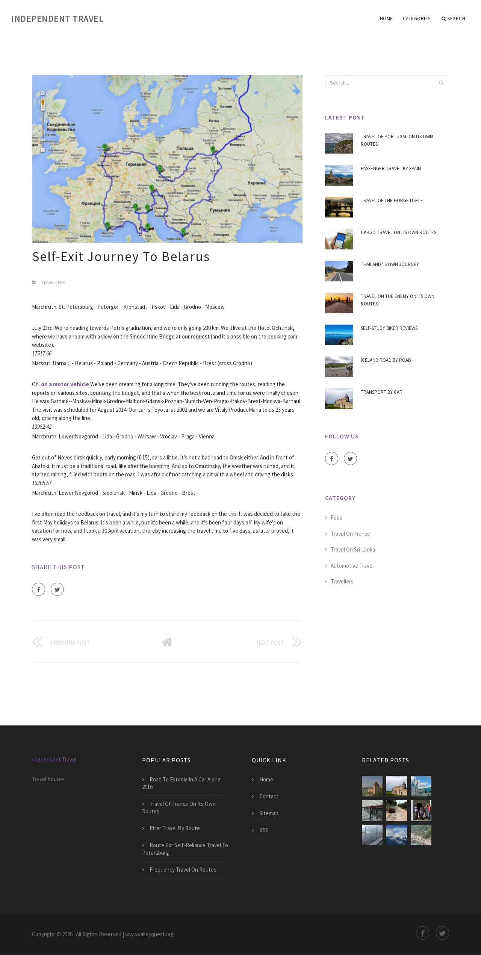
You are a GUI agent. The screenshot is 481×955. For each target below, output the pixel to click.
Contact (268, 796)
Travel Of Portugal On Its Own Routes (397, 140)
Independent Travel (57, 18)
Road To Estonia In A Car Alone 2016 (181, 783)
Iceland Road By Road (386, 360)
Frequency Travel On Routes (183, 869)
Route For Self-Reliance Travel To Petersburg (185, 849)
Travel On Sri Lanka (353, 549)
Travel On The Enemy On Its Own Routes (397, 300)
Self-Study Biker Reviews (389, 328)
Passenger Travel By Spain (391, 168)
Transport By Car (381, 392)
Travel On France (350, 533)
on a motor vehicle (65, 384)
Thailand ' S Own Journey (390, 264)
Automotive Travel (352, 565)
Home (386, 18)
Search (454, 19)
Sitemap (268, 813)
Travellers (53, 282)
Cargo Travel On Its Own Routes (398, 232)
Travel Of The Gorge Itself (392, 200)
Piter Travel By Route (175, 828)
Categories (417, 18)
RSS (264, 830)
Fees (336, 517)
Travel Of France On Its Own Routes (179, 807)
